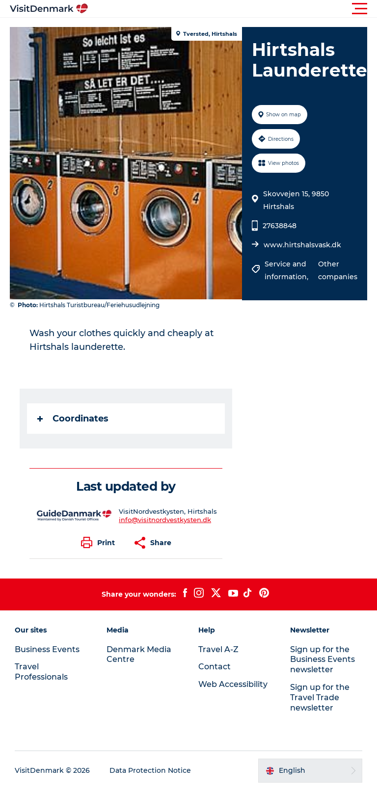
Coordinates (72, 418)
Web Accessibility (233, 684)
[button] (232, 9)
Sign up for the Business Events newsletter (322, 660)
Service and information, (287, 270)
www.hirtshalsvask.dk (302, 244)
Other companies (337, 270)
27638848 (279, 225)
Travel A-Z (218, 649)
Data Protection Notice (150, 770)
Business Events (47, 649)
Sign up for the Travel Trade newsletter (320, 697)
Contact (214, 666)
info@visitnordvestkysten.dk (165, 520)
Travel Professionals (41, 672)
